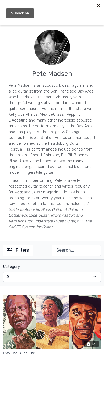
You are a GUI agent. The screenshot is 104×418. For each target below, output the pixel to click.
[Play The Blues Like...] (52, 353)
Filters (18, 250)
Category (11, 266)
